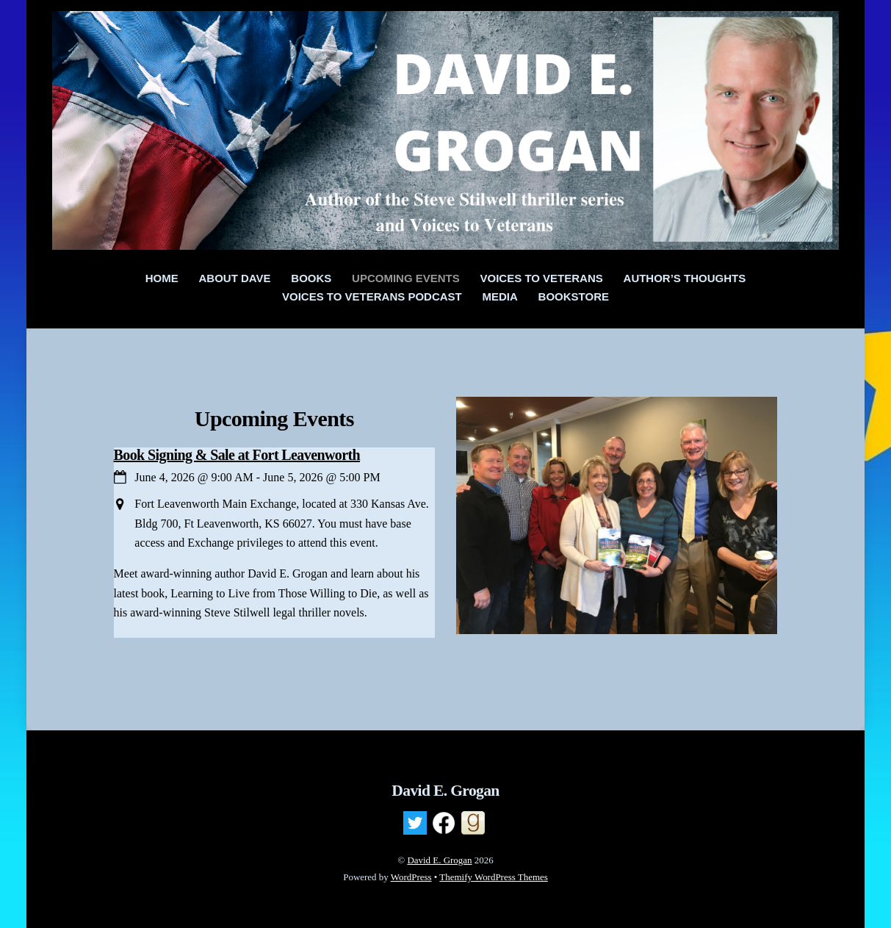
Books (311, 278)
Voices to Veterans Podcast (372, 296)
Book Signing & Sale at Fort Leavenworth (237, 455)
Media (500, 296)
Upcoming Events (406, 278)
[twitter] (415, 823)
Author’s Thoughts (685, 278)
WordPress (411, 876)
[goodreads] (473, 823)
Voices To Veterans (541, 278)
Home (161, 278)
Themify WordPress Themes (493, 876)
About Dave (235, 278)
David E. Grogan (439, 860)
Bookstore (573, 296)
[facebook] (443, 823)
